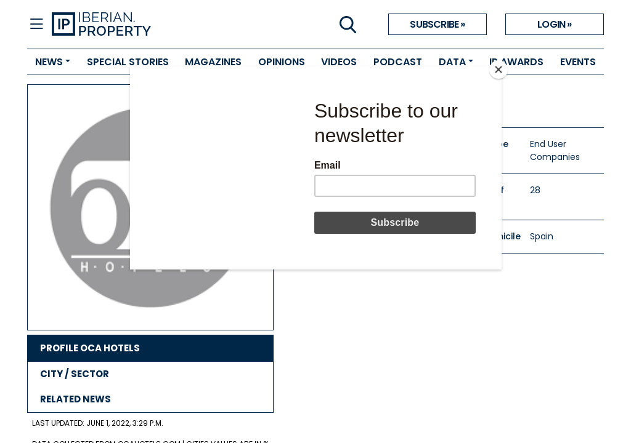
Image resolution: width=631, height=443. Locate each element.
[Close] (498, 69)
